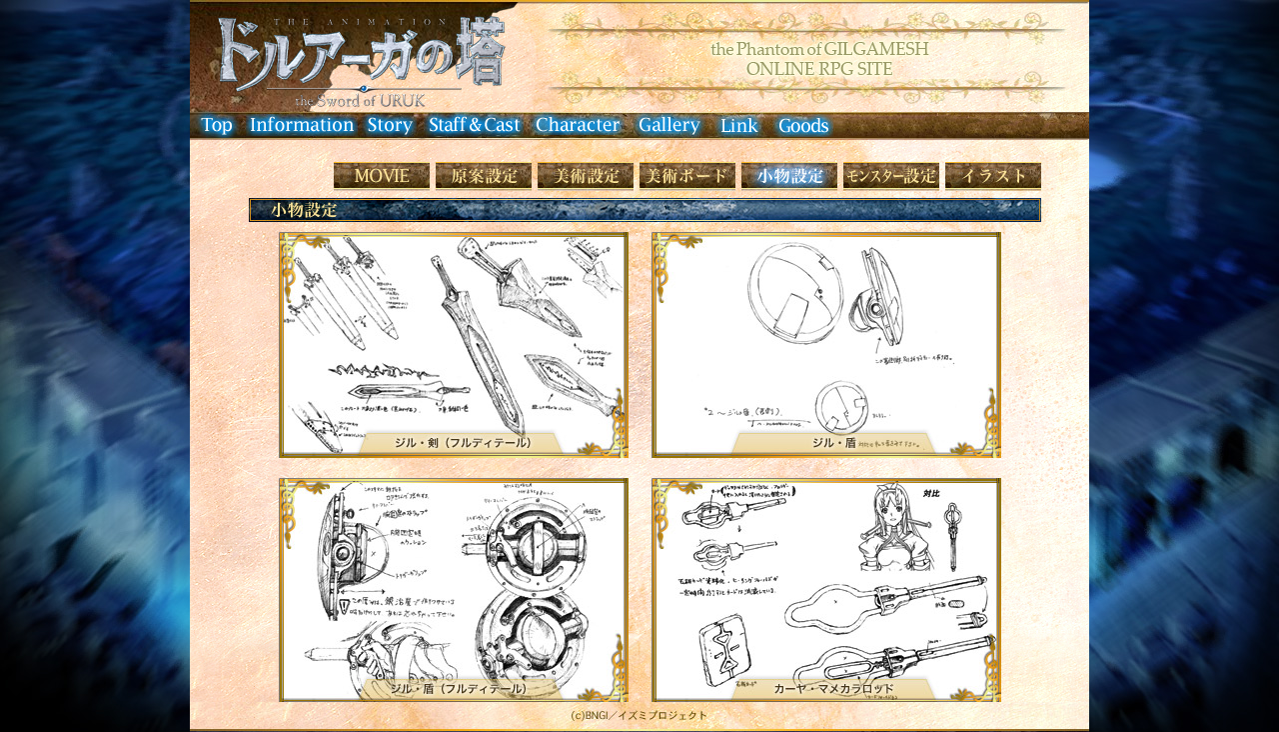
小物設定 (789, 176)
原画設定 (484, 176)
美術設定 (586, 176)
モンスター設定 (891, 176)
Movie (382, 176)
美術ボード (687, 176)
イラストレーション (993, 176)
